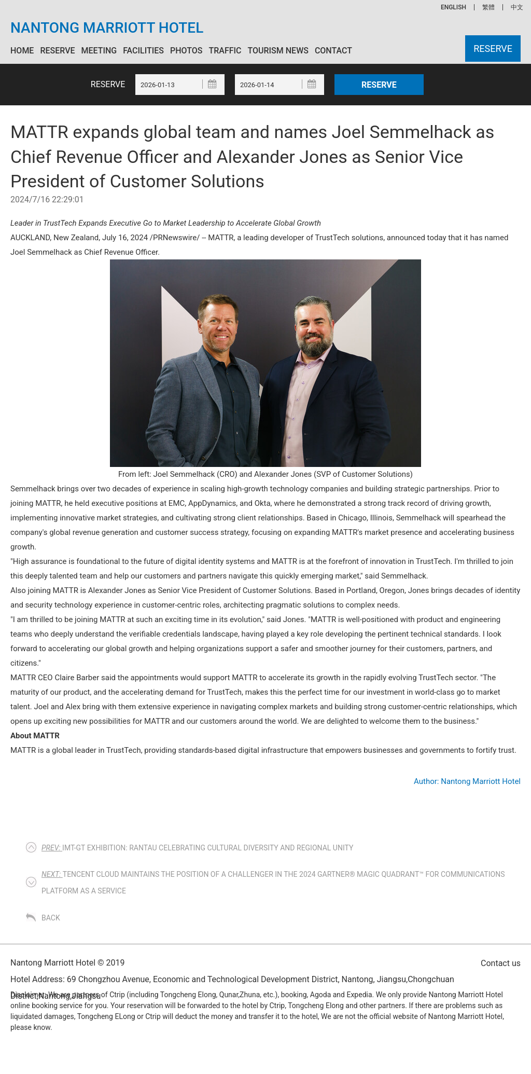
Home (22, 51)
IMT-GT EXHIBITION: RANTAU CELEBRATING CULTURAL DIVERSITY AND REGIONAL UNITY (197, 848)
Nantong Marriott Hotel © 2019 (67, 963)
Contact (333, 51)
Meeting (99, 51)
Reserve (57, 51)
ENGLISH (453, 7)
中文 (517, 7)
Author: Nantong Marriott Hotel (467, 781)
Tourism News (277, 51)
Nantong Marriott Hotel (106, 28)
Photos (186, 51)
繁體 (488, 7)
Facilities (143, 51)
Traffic (224, 51)
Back (50, 918)
